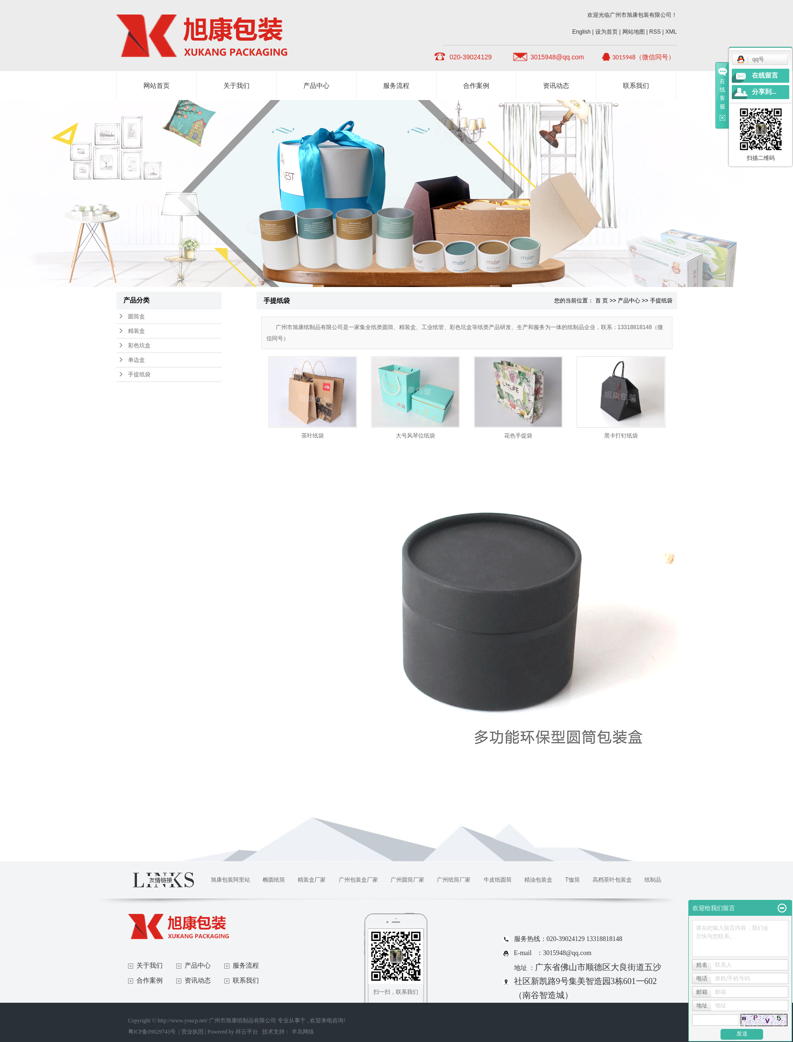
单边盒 (136, 360)
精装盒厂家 (312, 880)
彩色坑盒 (139, 345)
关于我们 (236, 85)
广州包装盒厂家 (358, 880)
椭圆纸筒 (274, 880)
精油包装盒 (538, 880)
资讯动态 (556, 85)
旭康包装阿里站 (230, 880)
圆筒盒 (136, 316)
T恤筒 (572, 880)
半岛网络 (303, 1031)
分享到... (764, 91)
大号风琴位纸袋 (415, 435)
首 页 (601, 300)
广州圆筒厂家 (407, 880)
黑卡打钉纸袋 (621, 435)
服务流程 (396, 85)
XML (671, 32)
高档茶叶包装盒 (612, 880)
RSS (655, 32)
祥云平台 (247, 1031)
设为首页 (606, 32)
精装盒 (136, 331)
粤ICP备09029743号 (152, 1031)
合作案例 (476, 85)
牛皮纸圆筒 (498, 880)
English (581, 32)
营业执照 (192, 1031)
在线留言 (765, 75)
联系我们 (636, 85)
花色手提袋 (518, 435)
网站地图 (634, 32)
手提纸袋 (139, 374)
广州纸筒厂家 (454, 880)
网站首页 (156, 85)
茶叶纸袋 (312, 435)
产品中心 (316, 85)
